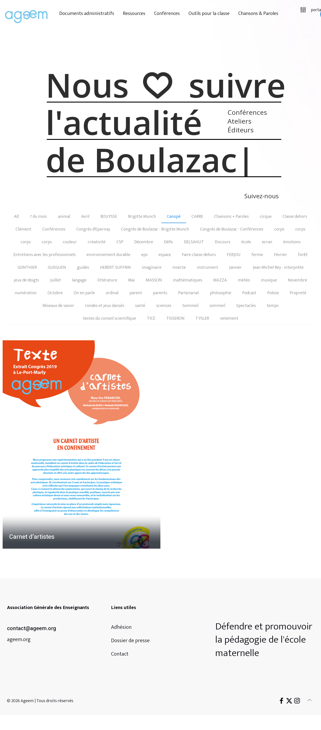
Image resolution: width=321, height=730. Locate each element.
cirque (266, 216)
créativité (97, 242)
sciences (163, 305)
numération (26, 293)
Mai (131, 280)
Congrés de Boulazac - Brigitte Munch (155, 229)
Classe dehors (295, 216)
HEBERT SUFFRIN (115, 267)
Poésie (273, 293)
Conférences (53, 229)
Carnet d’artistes (31, 536)
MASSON (154, 280)
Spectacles (246, 305)
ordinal (112, 293)
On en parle (84, 293)
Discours (222, 242)
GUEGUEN (57, 267)
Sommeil (190, 305)
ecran (267, 242)
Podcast (249, 293)
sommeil (217, 305)
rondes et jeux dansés (104, 305)
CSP (120, 242)
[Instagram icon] (297, 701)
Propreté (298, 293)
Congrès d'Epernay (93, 229)
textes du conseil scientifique (109, 318)
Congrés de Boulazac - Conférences (231, 229)
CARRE (197, 216)
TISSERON (175, 318)
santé (140, 305)
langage (79, 280)
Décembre (143, 242)
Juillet (55, 280)
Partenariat (188, 293)
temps (273, 305)
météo (244, 280)
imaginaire (151, 267)
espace (165, 254)
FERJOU (233, 254)
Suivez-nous (261, 196)
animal (64, 216)
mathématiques (187, 280)
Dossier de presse (130, 640)
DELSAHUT (194, 242)
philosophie (220, 293)
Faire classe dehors (199, 254)
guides (83, 267)
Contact (119, 654)
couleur (70, 242)
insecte (179, 267)
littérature (107, 280)
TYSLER (202, 318)
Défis (168, 242)
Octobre (55, 293)
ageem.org (18, 639)
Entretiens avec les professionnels (44, 254)
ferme (257, 254)
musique (269, 280)
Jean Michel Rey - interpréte (278, 267)
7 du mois (38, 216)
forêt (303, 254)
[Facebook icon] (281, 701)
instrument (207, 267)
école (246, 242)
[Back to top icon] (309, 700)
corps (279, 229)
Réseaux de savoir (58, 305)
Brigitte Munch (142, 216)
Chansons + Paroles (231, 216)
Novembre (297, 280)
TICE (151, 318)
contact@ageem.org (31, 628)
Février (280, 254)
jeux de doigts (26, 280)
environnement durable (108, 254)
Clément (23, 229)
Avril (85, 216)
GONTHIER (27, 267)
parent (135, 293)
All (16, 216)
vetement (229, 318)
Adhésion (121, 627)
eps (144, 254)
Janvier (235, 267)
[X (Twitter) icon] (289, 701)
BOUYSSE (108, 216)
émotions (292, 242)
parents (160, 293)
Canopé (174, 216)
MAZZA (220, 280)
